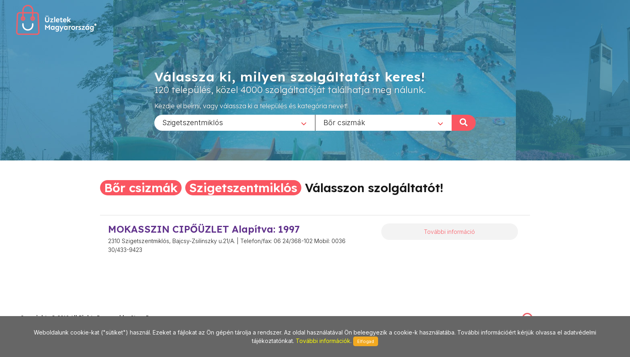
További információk (323, 340)
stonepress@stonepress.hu (52, 309)
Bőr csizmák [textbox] (344, 122)
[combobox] (234, 122)
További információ (449, 231)
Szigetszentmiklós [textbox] (192, 122)
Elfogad (365, 341)
